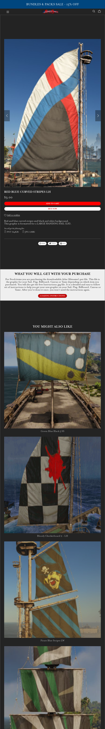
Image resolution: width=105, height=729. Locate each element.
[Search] (94, 11)
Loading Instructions (52, 296)
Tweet (52, 243)
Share (42, 243)
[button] (7, 115)
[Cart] (100, 11)
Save (63, 243)
